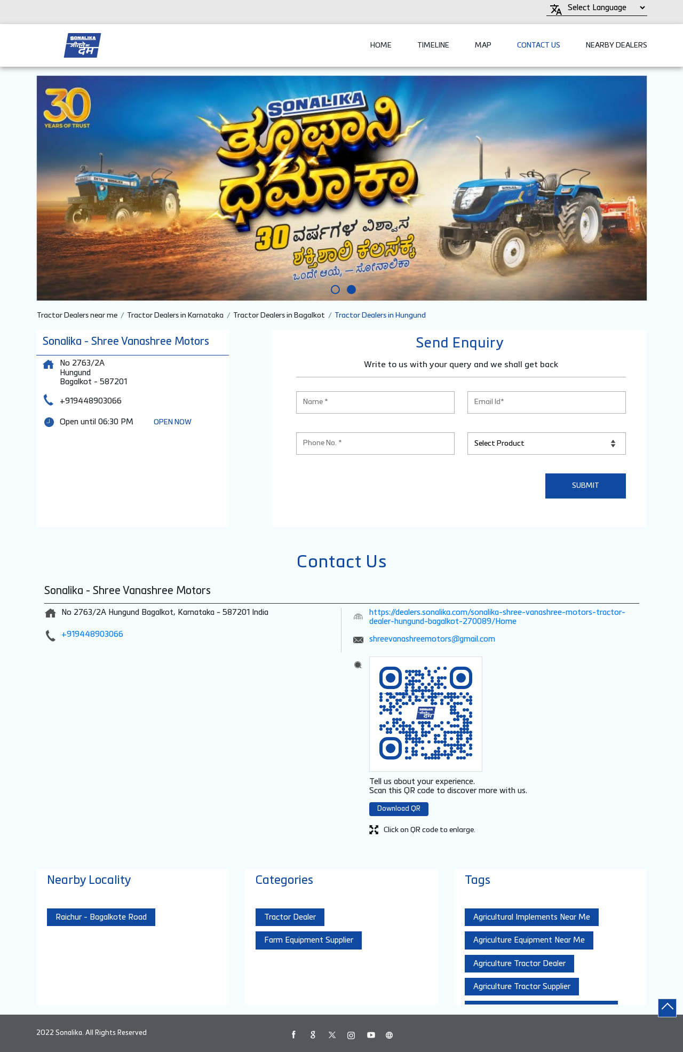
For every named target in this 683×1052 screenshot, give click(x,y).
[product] (546, 443)
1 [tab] (333, 287)
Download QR (398, 808)
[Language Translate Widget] (604, 7)
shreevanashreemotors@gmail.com (432, 639)
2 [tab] (349, 287)
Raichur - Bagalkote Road (101, 917)
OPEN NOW (173, 422)
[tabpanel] (341, 188)
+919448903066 (91, 401)
